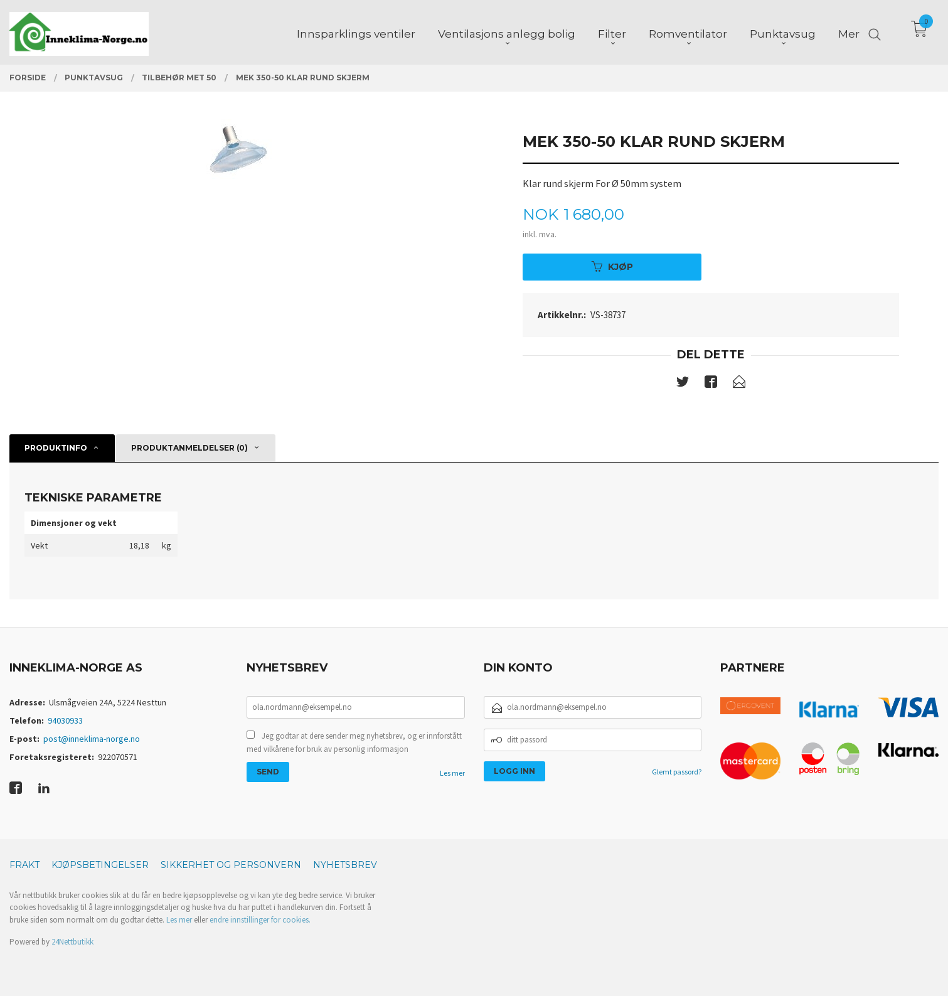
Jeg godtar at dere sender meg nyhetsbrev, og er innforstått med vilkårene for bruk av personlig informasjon (354, 743)
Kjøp (612, 266)
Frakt (24, 864)
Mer (849, 32)
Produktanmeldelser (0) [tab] (189, 447)
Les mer (452, 773)
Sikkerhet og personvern (231, 864)
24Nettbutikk (72, 941)
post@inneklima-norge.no (91, 738)
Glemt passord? (676, 771)
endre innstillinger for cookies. (260, 919)
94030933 (65, 720)
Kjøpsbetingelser (100, 864)
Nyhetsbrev (345, 864)
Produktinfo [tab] (55, 447)
